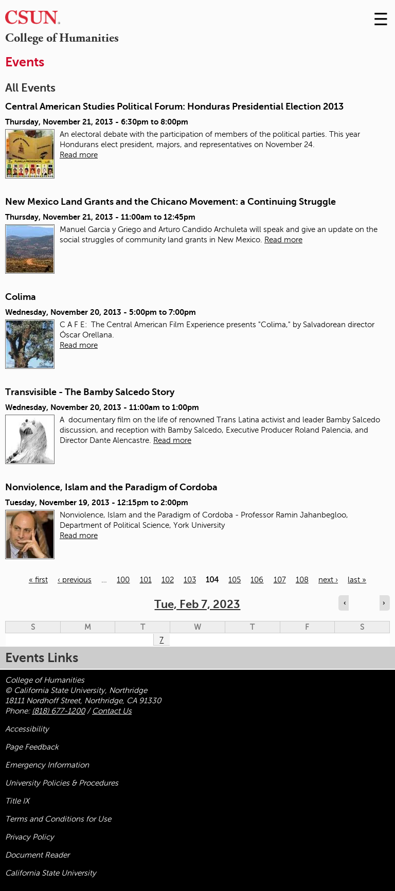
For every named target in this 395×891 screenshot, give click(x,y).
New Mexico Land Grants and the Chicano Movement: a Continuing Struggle (170, 202)
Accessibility (27, 729)
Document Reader (37, 855)
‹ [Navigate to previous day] (345, 603)
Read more (79, 155)
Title (17, 801)
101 (146, 580)
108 (302, 580)
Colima (20, 297)
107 (280, 580)
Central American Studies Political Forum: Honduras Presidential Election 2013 (174, 106)
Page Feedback (32, 747)
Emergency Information (47, 765)
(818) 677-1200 (58, 711)
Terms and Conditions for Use (58, 819)
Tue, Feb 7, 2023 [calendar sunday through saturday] (197, 604)
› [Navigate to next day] (384, 603)
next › (328, 580)
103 (190, 580)
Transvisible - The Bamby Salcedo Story (89, 392)
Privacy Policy (29, 837)
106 (256, 580)
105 (234, 580)
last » (357, 580)
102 (167, 580)
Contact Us (112, 711)
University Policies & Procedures (61, 783)
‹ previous (75, 580)
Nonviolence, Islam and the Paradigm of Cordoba (111, 487)
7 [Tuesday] (161, 640)
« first (38, 580)
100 (123, 580)
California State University (50, 873)
